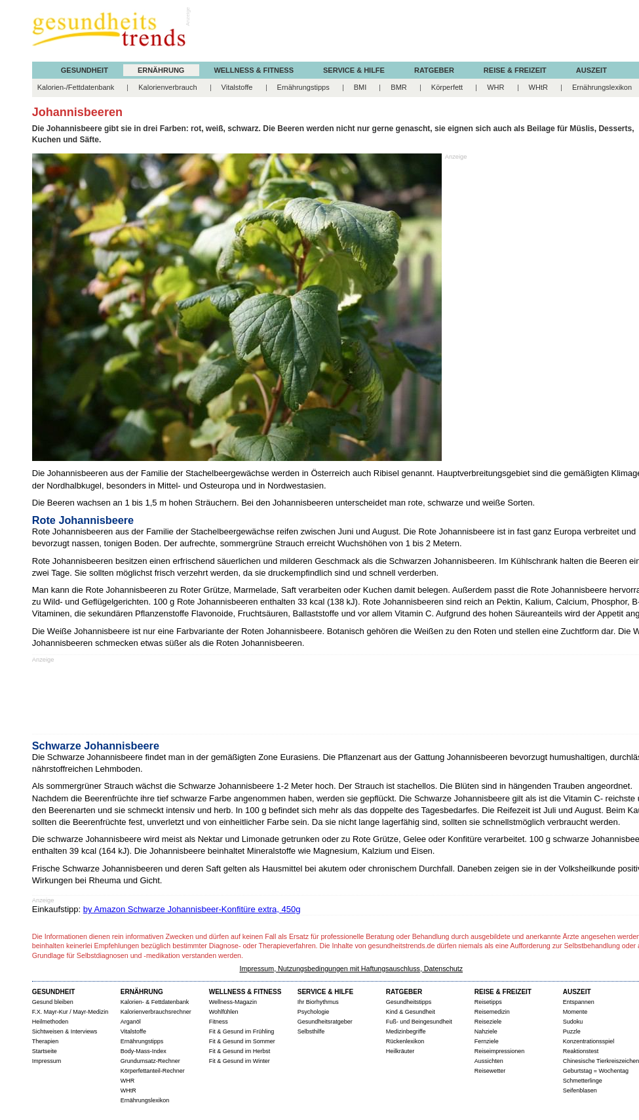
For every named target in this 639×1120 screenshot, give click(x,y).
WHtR (538, 87)
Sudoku (573, 1021)
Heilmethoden (50, 1021)
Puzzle (572, 1031)
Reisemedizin (492, 1012)
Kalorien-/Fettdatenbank (75, 87)
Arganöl (131, 1021)
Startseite (44, 1051)
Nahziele (485, 1031)
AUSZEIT (591, 70)
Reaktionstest (581, 1051)
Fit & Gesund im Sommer (242, 1041)
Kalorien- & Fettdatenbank (155, 1002)
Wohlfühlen (224, 1012)
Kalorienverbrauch (167, 87)
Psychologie (314, 1012)
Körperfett (447, 87)
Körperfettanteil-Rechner (153, 1071)
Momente (575, 1012)
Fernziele (486, 1041)
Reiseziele (488, 1021)
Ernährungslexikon (602, 87)
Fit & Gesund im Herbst (240, 1051)
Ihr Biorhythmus (318, 1002)
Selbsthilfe (311, 1031)
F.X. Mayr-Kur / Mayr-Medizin (70, 1012)
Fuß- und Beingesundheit (419, 1021)
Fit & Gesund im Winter (239, 1061)
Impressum (47, 1061)
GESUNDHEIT (84, 70)
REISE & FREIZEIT (503, 991)
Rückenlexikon (405, 1041)
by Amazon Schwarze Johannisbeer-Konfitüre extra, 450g (192, 909)
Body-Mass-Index (143, 1051)
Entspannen (578, 1002)
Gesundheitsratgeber (325, 1021)
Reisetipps (488, 1002)
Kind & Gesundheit (410, 1012)
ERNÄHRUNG (161, 70)
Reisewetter (490, 1071)
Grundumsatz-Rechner (150, 1061)
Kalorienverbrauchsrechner (156, 1012)
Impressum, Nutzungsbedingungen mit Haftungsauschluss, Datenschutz (351, 968)
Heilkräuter (400, 1051)
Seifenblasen (580, 1090)
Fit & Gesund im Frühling (242, 1031)
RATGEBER (404, 991)
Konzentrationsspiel (589, 1041)
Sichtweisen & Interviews (65, 1031)
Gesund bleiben (52, 1002)
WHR (495, 87)
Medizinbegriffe (406, 1031)
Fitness (218, 1021)
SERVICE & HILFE (325, 991)
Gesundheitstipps (409, 1002)
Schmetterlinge (582, 1080)
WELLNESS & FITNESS (245, 991)
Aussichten (488, 1061)
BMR (398, 87)
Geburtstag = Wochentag (596, 1071)
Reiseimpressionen (499, 1051)
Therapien (45, 1041)
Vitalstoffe (237, 87)
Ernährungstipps (303, 87)
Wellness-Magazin (233, 1002)
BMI (360, 87)
